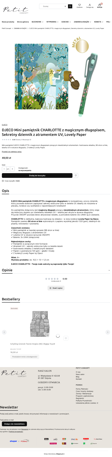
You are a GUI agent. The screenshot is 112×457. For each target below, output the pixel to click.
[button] (70, 6)
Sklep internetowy (53, 454)
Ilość (3, 165)
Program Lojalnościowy (85, 396)
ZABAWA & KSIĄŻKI (20, 28)
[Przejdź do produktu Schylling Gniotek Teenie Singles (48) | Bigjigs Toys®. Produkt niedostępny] (39, 324)
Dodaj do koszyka (37, 175)
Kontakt (79, 379)
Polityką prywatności (16, 431)
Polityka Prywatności (84, 401)
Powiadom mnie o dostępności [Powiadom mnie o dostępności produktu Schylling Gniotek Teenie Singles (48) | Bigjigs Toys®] (24, 357)
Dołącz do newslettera (14, 424)
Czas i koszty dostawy (84, 391)
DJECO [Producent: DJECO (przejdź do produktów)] (4, 125)
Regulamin (80, 398)
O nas (78, 372)
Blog (77, 377)
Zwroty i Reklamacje (83, 394)
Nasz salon (80, 374)
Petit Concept (6, 28)
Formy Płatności (82, 389)
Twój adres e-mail (7, 420)
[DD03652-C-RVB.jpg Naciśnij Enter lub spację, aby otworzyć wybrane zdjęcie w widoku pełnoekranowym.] (56, 76)
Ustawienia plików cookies (86, 403)
